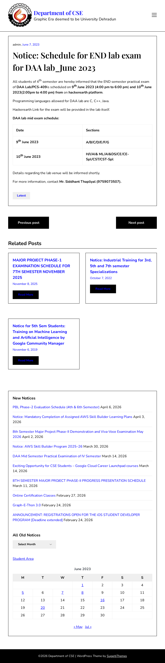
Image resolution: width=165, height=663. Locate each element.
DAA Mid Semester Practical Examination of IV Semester (57, 456)
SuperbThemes (117, 656)
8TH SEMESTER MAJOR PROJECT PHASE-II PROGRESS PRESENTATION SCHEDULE (79, 480)
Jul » (88, 627)
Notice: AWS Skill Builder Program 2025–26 (47, 446)
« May (78, 627)
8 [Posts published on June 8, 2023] (82, 592)
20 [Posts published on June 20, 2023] (43, 607)
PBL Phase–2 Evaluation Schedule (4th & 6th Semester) (56, 407)
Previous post (28, 222)
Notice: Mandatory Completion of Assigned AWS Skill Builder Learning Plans (72, 416)
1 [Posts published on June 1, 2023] (82, 585)
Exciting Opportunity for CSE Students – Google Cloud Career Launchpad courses (75, 465)
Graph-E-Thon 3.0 (27, 505)
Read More (25, 295)
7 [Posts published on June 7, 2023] (62, 592)
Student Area (23, 558)
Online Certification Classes (34, 495)
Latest (21, 195)
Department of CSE (58, 13)
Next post (136, 222)
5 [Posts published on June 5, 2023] (23, 592)
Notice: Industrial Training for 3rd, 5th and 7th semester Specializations (120, 266)
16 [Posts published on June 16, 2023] (102, 600)
